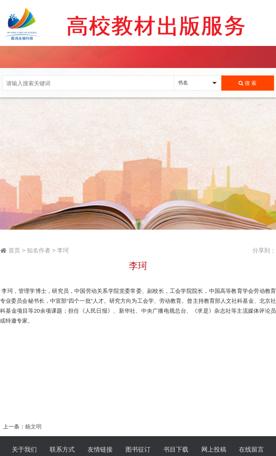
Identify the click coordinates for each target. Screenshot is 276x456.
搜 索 (247, 83)
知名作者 (38, 250)
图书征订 (138, 449)
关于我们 (24, 449)
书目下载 (175, 449)
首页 (14, 250)
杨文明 (33, 426)
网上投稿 (213, 449)
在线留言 (251, 449)
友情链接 (100, 449)
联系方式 (62, 449)
